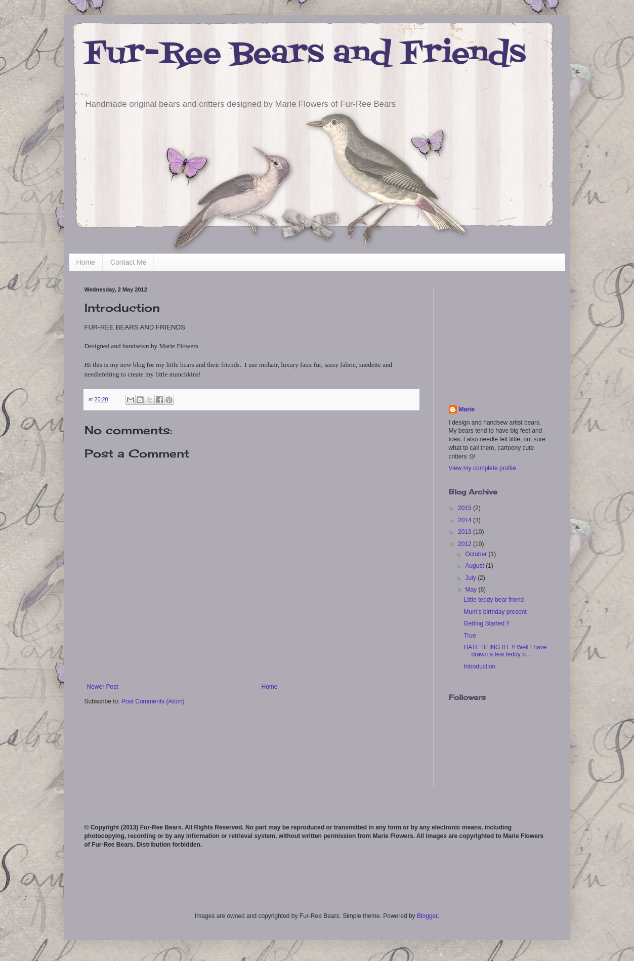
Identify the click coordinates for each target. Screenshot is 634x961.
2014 (465, 520)
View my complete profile (482, 468)
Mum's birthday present (494, 611)
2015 (465, 508)
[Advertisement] (499, 337)
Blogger (427, 916)
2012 (465, 544)
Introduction (479, 666)
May (471, 589)
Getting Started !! (486, 623)
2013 (465, 531)
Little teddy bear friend (493, 599)
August (475, 565)
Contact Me (128, 262)
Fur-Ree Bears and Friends (305, 54)
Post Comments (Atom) (153, 701)
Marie (467, 409)
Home (85, 262)
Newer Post (102, 686)
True (469, 635)
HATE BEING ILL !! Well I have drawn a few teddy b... (504, 651)
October (476, 554)
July (471, 577)
